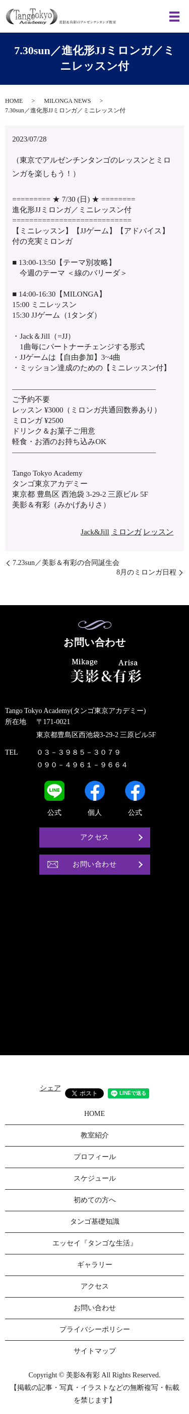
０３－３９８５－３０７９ (78, 752)
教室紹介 (95, 1135)
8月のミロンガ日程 (146, 572)
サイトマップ (95, 1351)
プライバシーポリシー (94, 1329)
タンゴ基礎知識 (94, 1221)
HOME (14, 100)
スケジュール (95, 1178)
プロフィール (95, 1157)
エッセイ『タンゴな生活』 (94, 1243)
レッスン (158, 532)
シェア (50, 1088)
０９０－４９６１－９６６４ (82, 765)
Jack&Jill (95, 532)
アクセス (94, 837)
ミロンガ (126, 532)
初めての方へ (95, 1200)
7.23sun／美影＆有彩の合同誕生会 (66, 563)
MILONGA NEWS (67, 100)
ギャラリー (94, 1264)
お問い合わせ (94, 864)
